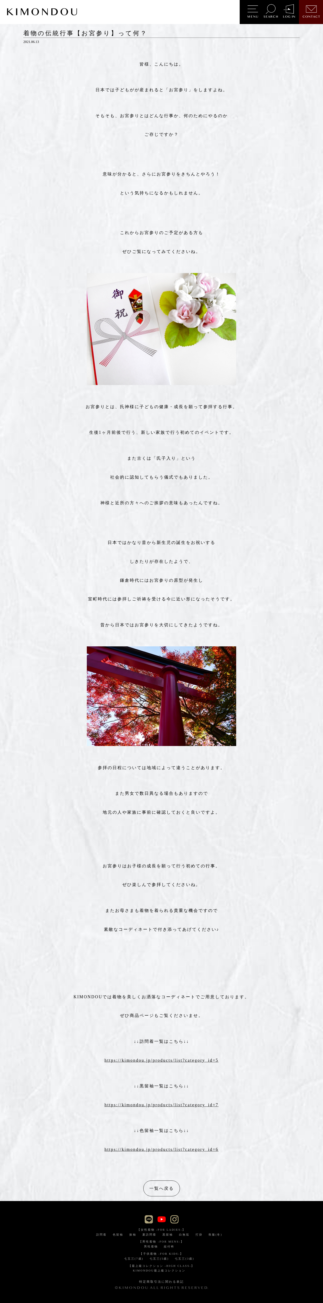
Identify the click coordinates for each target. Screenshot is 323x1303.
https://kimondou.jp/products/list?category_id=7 (162, 1105)
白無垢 (184, 1234)
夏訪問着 (149, 1234)
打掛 (199, 1234)
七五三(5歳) (159, 1258)
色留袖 (118, 1234)
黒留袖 (167, 1234)
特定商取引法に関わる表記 (161, 1281)
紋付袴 (169, 1246)
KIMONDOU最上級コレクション (159, 1270)
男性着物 (151, 1246)
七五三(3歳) (184, 1258)
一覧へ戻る (161, 1188)
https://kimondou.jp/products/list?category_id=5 (162, 1060)
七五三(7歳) (134, 1258)
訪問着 (101, 1234)
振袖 (132, 1234)
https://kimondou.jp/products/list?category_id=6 (162, 1149)
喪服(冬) (215, 1234)
